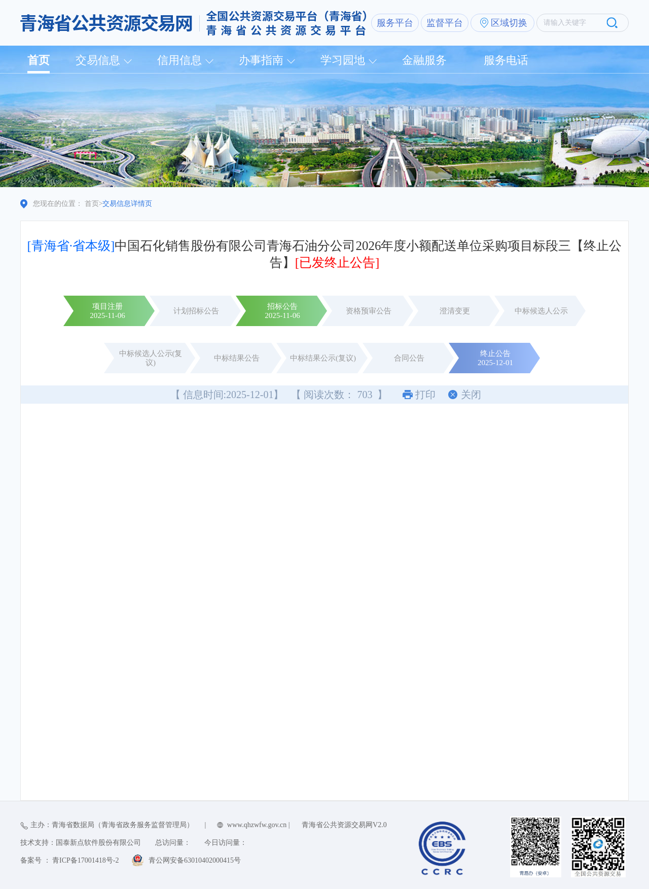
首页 (38, 60)
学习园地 (342, 60)
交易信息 (98, 60)
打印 (425, 394)
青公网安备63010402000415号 (195, 860)
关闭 (471, 394)
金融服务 (424, 60)
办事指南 (261, 60)
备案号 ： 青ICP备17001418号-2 (69, 860)
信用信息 (179, 60)
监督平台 (444, 23)
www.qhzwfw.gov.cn (256, 825)
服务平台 (395, 23)
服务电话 (506, 60)
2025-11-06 (107, 315)
